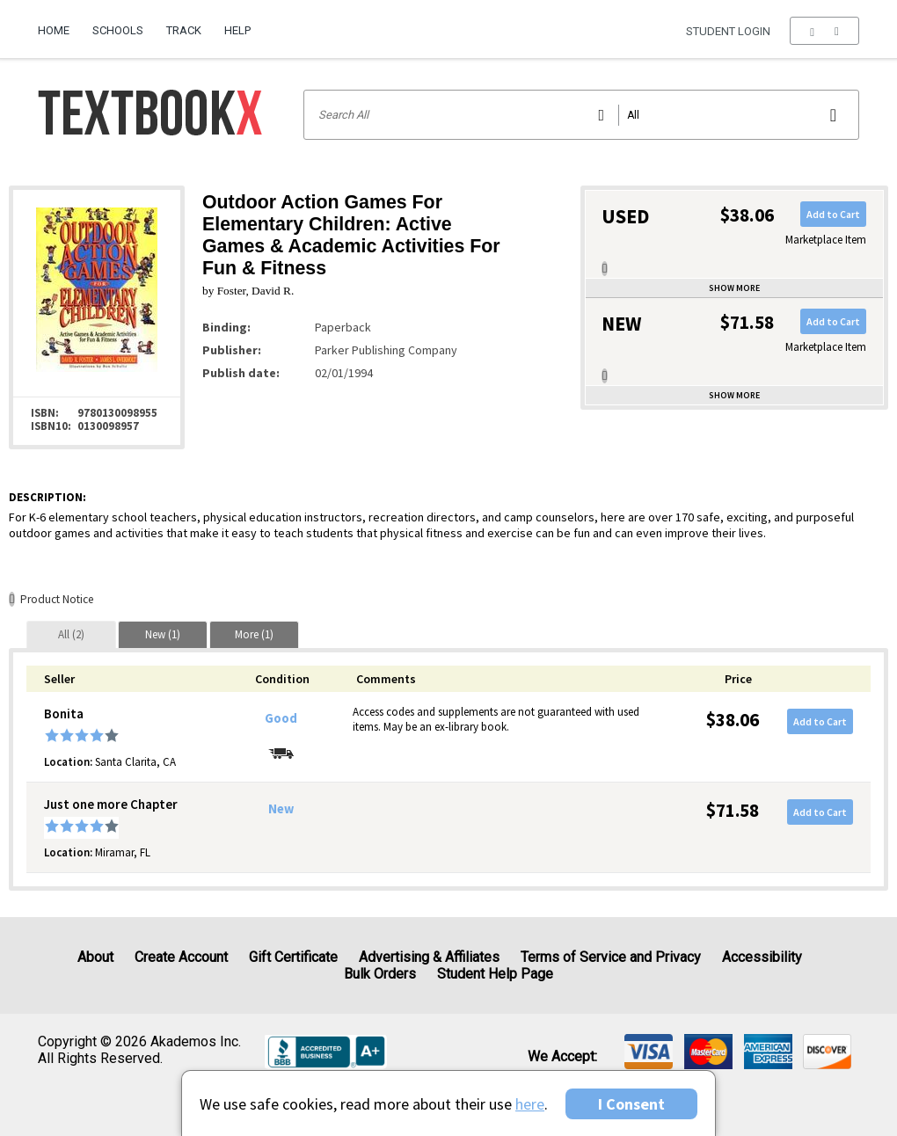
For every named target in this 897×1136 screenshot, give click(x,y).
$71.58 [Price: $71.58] (732, 810)
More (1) (254, 634)
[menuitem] (59, 24)
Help (237, 30)
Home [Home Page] (53, 30)
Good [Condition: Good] (281, 718)
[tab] (71, 634)
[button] (824, 31)
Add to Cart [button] (833, 214)
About (95, 957)
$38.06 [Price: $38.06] (732, 720)
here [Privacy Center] (529, 1104)
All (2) (71, 634)
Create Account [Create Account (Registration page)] (181, 957)
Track (183, 30)
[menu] (824, 31)
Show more (734, 288)
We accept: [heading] (562, 1057)
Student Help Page (495, 973)
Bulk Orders (380, 973)
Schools (117, 30)
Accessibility (762, 957)
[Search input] (581, 115)
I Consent (631, 1104)
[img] (648, 1051)
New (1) (162, 634)
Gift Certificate (293, 957)
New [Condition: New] (281, 809)
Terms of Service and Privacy (611, 957)
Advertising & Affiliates (429, 957)
